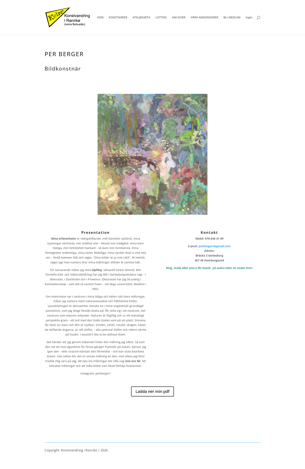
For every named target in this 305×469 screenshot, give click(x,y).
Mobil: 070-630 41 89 (209, 238)
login (249, 17)
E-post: (209, 246)
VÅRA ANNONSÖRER (204, 17)
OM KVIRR (178, 17)
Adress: (209, 255)
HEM (100, 17)
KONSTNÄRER (118, 17)
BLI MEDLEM (231, 17)
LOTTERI (161, 17)
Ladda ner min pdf (152, 391)
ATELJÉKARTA (141, 17)
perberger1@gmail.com (214, 246)
